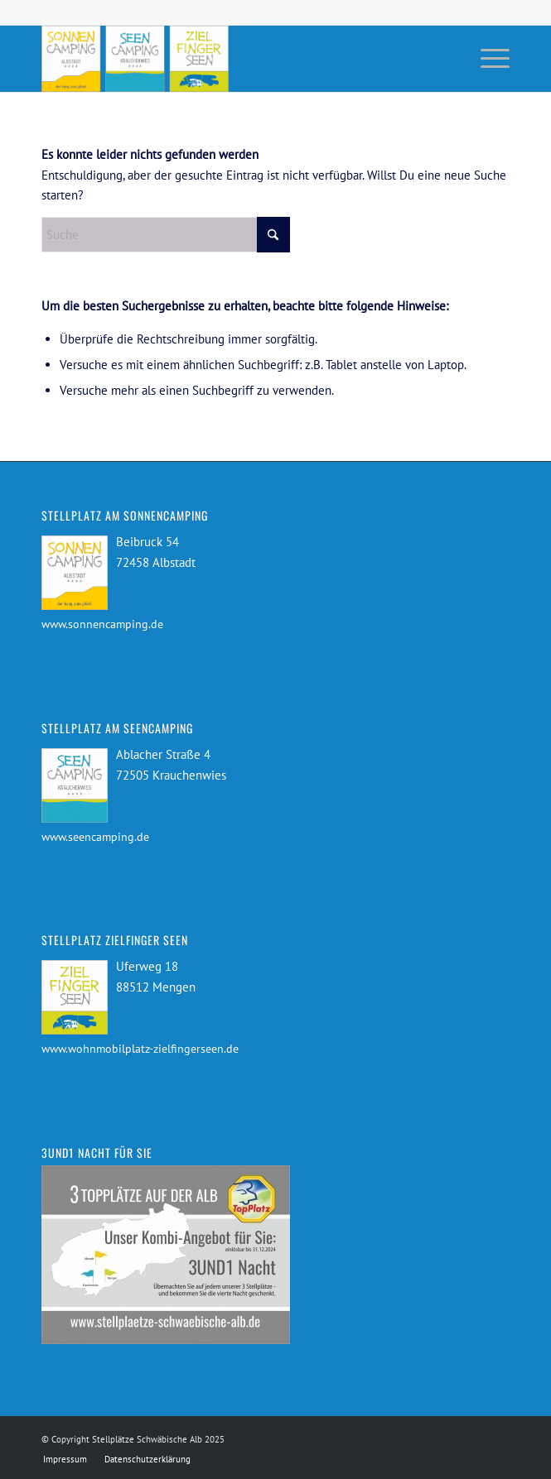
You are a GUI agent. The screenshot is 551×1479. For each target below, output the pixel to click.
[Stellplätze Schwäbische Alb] (228, 59)
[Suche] (165, 234)
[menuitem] (487, 59)
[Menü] (487, 59)
